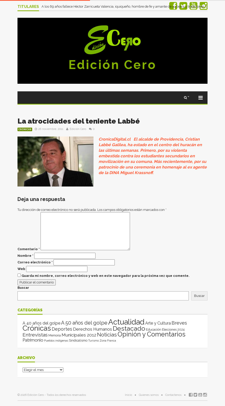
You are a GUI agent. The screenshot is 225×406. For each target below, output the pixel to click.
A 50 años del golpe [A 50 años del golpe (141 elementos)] (84, 323)
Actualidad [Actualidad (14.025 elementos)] (126, 321)
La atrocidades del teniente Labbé (78, 121)
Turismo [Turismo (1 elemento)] (93, 340)
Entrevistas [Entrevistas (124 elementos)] (35, 335)
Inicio (128, 395)
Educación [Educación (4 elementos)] (153, 329)
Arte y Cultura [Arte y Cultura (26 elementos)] (158, 323)
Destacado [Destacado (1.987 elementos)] (129, 328)
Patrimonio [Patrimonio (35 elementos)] (33, 340)
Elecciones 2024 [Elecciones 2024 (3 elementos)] (173, 329)
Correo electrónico (35, 262)
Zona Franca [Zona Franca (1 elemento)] (108, 340)
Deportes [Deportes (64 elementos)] (62, 329)
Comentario (28, 249)
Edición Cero (112, 65)
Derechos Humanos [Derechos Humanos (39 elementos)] (92, 329)
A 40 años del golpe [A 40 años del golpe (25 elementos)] (41, 323)
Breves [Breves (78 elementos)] (179, 323)
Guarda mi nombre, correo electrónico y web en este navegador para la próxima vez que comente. (106, 276)
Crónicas (24, 129)
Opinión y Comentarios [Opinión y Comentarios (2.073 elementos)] (151, 334)
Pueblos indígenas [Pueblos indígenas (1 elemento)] (56, 340)
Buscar (23, 288)
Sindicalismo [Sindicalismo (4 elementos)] (78, 340)
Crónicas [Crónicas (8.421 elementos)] (37, 328)
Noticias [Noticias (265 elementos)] (107, 334)
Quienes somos (149, 395)
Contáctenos (173, 395)
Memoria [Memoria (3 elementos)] (54, 335)
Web (21, 269)
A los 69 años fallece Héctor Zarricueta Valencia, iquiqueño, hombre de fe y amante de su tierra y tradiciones (123, 6)
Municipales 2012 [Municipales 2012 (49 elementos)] (79, 334)
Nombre (25, 256)
